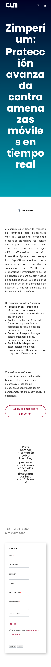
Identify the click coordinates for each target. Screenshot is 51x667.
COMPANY (13, 574)
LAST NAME (13, 565)
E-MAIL (12, 583)
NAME (11, 555)
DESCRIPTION (14, 602)
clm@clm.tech (15, 533)
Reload (12, 623)
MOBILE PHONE (15, 593)
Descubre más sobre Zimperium (25, 411)
